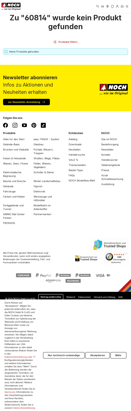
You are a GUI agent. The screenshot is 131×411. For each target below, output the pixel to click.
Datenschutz (84, 297)
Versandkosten (10, 256)
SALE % (73, 159)
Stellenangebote (110, 165)
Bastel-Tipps (76, 170)
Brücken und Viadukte (16, 149)
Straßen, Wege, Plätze (46, 158)
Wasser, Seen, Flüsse (15, 163)
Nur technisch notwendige (64, 355)
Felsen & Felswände (14, 158)
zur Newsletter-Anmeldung (26, 102)
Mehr (118, 355)
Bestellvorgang (109, 144)
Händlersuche (77, 154)
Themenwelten (77, 165)
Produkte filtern (65, 41)
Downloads (75, 144)
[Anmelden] (117, 6)
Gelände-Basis (11, 144)
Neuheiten (75, 149)
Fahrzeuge (9, 191)
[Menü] (127, 6)
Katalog (73, 139)
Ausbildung (107, 184)
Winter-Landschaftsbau (47, 181)
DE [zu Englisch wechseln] (102, 6)
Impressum (10, 392)
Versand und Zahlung (104, 297)
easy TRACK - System (46, 139)
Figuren (38, 186)
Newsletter (107, 149)
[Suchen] (97, 6)
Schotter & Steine (44, 172)
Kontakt (105, 154)
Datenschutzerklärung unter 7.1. (20, 357)
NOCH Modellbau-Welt (82, 180)
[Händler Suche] (107, 6)
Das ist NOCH (109, 139)
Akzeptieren (97, 355)
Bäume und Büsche (14, 181)
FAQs (72, 175)
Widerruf (70, 297)
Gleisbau (38, 144)
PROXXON (9, 223)
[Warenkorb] (122, 6)
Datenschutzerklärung (24, 408)
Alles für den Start (13, 139)
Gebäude (8, 186)
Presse (105, 170)
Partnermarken (42, 214)
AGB (120, 297)
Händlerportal (109, 159)
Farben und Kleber (14, 196)
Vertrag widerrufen (50, 297)
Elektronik (39, 191)
